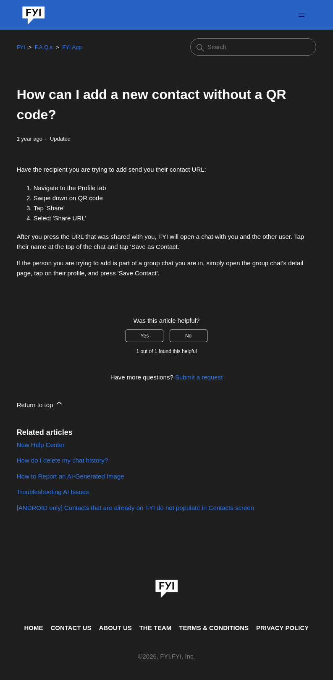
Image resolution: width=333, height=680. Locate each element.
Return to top (40, 403)
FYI (21, 47)
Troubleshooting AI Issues (53, 491)
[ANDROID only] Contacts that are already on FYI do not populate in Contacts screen (135, 507)
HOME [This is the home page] (33, 627)
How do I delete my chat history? (62, 460)
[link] (167, 586)
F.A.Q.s (44, 47)
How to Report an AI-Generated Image (70, 476)
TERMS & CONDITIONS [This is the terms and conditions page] (214, 627)
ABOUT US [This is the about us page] (115, 627)
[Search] (253, 47)
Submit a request (199, 377)
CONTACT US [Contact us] (70, 627)
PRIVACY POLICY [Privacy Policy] (282, 627)
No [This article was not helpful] (188, 336)
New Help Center (41, 444)
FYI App (71, 47)
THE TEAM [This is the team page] (155, 627)
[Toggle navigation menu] (301, 15)
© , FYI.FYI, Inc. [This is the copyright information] (166, 657)
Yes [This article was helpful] (145, 336)
